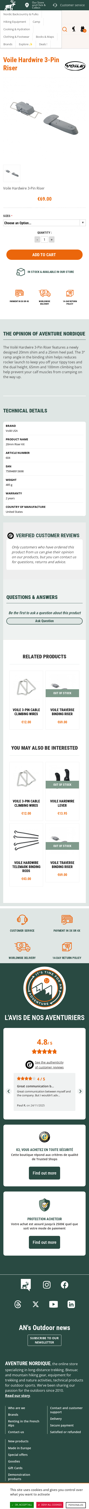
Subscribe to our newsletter (44, 1340)
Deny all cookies (50, 1505)
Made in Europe (19, 1448)
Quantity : (44, 233)
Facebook (64, 1285)
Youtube (53, 1304)
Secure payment (62, 1425)
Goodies (14, 1461)
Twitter (35, 1304)
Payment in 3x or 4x (19, 301)
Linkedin (71, 1304)
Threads (18, 1304)
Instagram (46, 1285)
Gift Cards (15, 1468)
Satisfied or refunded (65, 1432)
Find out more (44, 1173)
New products (18, 1441)
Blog (26, 1285)
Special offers (18, 1455)
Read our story (17, 1395)
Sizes (6, 216)
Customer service (22, 930)
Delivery (56, 1419)
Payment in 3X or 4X (66, 930)
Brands (13, 1415)
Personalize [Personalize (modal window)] (75, 1505)
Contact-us (16, 1432)
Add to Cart (44, 254)
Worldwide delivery (44, 302)
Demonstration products (19, 1477)
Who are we (16, 1408)
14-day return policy (70, 302)
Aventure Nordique (28, 1363)
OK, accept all (22, 1505)
